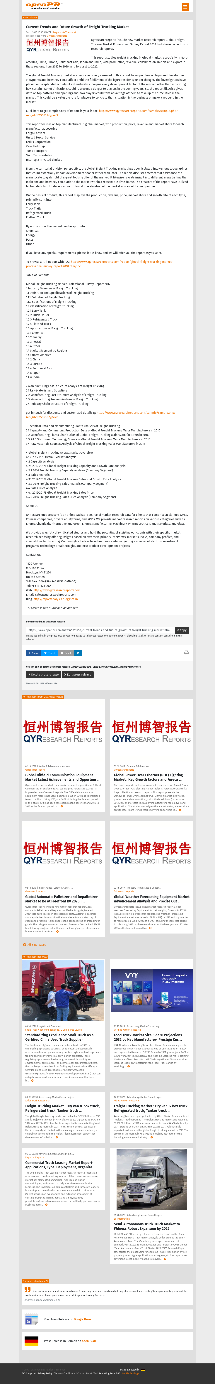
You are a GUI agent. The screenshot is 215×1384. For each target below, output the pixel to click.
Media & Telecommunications (54, 766)
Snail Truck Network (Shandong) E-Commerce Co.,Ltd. (53, 1029)
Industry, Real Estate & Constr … (55, 887)
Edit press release (77, 674)
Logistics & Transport (64, 32)
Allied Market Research (37, 1100)
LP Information (122, 1218)
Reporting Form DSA (109, 1373)
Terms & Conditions (64, 1373)
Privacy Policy (45, 1373)
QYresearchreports (57, 35)
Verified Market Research (127, 1029)
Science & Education (138, 766)
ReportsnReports (34, 1157)
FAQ (23, 1373)
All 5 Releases (34, 944)
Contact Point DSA (87, 1373)
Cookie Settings (130, 1373)
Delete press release (43, 674)
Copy (182, 630)
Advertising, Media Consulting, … (144, 1026)
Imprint (32, 1373)
